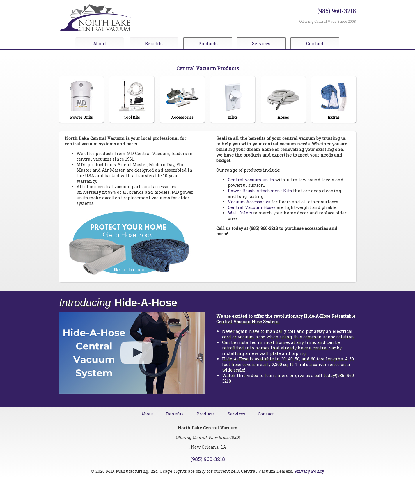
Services (263, 43)
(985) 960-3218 (336, 11)
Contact (317, 43)
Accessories (182, 99)
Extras (333, 99)
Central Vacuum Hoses (252, 207)
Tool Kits (131, 99)
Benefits (154, 43)
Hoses (283, 99)
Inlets (232, 99)
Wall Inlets (240, 213)
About (99, 43)
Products (208, 43)
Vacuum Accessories (249, 202)
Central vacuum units (251, 179)
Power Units (81, 99)
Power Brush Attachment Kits (260, 190)
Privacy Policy (309, 471)
